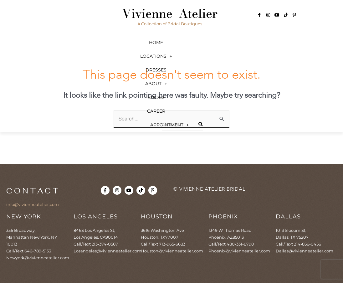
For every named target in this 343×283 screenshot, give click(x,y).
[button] (86, 42)
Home (37, 42)
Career (278, 42)
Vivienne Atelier (170, 13)
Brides (233, 42)
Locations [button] (86, 42)
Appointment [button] (171, 56)
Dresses (139, 42)
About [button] (187, 42)
